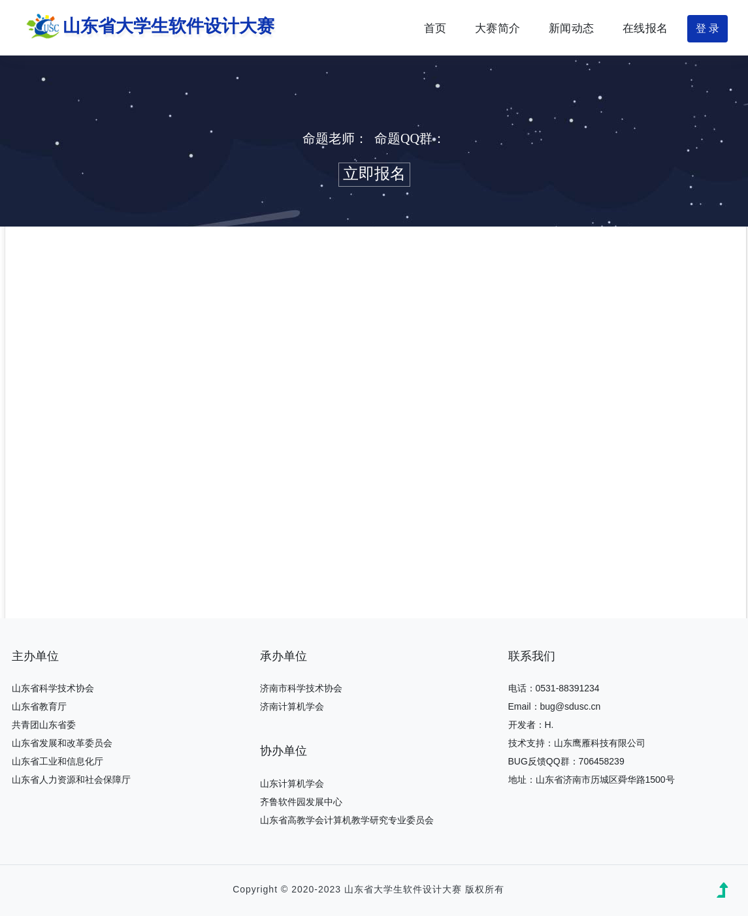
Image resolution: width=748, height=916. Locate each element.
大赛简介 (498, 28)
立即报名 (374, 173)
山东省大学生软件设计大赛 (147, 27)
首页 (435, 28)
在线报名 (645, 28)
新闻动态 (571, 28)
